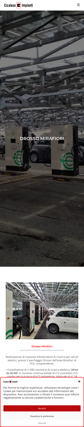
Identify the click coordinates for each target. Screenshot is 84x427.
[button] (79, 381)
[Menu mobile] (78, 5)
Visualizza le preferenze (42, 416)
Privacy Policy (42, 423)
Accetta (42, 408)
